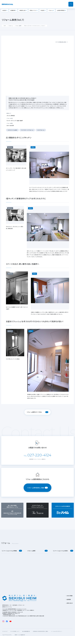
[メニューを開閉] (70, 4)
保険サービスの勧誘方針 (20, 634)
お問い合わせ (70, 603)
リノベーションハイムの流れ (60, 551)
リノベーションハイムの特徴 (9, 551)
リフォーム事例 (18, 25)
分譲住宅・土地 (22, 10)
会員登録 (69, 599)
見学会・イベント (33, 10)
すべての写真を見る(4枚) (61, 42)
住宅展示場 (12, 10)
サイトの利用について (14, 631)
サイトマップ (4, 631)
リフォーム (50, 10)
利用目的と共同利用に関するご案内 (40, 631)
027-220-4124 (39, 455)
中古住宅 (42, 10)
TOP (5, 25)
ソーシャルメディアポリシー (56, 631)
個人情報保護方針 (26, 631)
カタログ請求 (70, 595)
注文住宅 (4, 10)
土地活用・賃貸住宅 (61, 10)
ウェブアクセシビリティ (7, 634)
